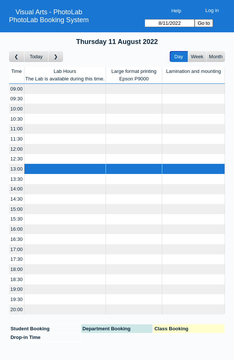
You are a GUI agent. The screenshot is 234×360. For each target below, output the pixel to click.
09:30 (17, 98)
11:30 (17, 139)
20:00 (17, 309)
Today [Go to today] (36, 56)
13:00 (17, 169)
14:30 (17, 199)
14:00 (17, 189)
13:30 (17, 179)
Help (176, 11)
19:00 (17, 289)
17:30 (17, 259)
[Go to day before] (16, 56)
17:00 (17, 249)
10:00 (17, 109)
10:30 (17, 119)
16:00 (17, 229)
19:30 (17, 299)
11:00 (17, 129)
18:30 (17, 279)
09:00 (17, 89)
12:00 (17, 149)
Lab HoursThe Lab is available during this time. (64, 75)
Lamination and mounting (193, 71)
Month (215, 56)
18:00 (17, 269)
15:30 (17, 219)
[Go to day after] (55, 56)
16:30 (17, 239)
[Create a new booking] (65, 89)
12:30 (17, 159)
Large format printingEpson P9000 (134, 75)
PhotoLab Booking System (49, 20)
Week (197, 56)
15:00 (17, 209)
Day (178, 56)
